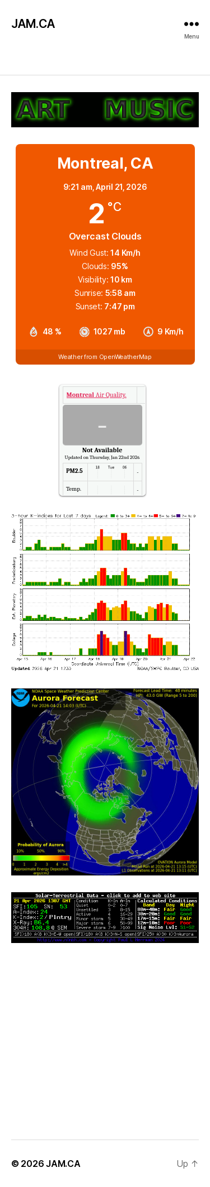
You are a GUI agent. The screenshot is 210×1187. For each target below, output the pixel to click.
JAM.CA (33, 24)
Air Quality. (97, 395)
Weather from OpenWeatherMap (105, 357)
